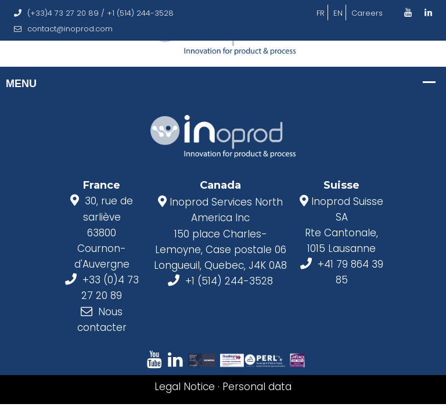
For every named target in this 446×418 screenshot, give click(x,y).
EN (338, 13)
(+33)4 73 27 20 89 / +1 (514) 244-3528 (94, 13)
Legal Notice (184, 387)
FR (320, 13)
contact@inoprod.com (63, 28)
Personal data (257, 387)
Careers (367, 13)
